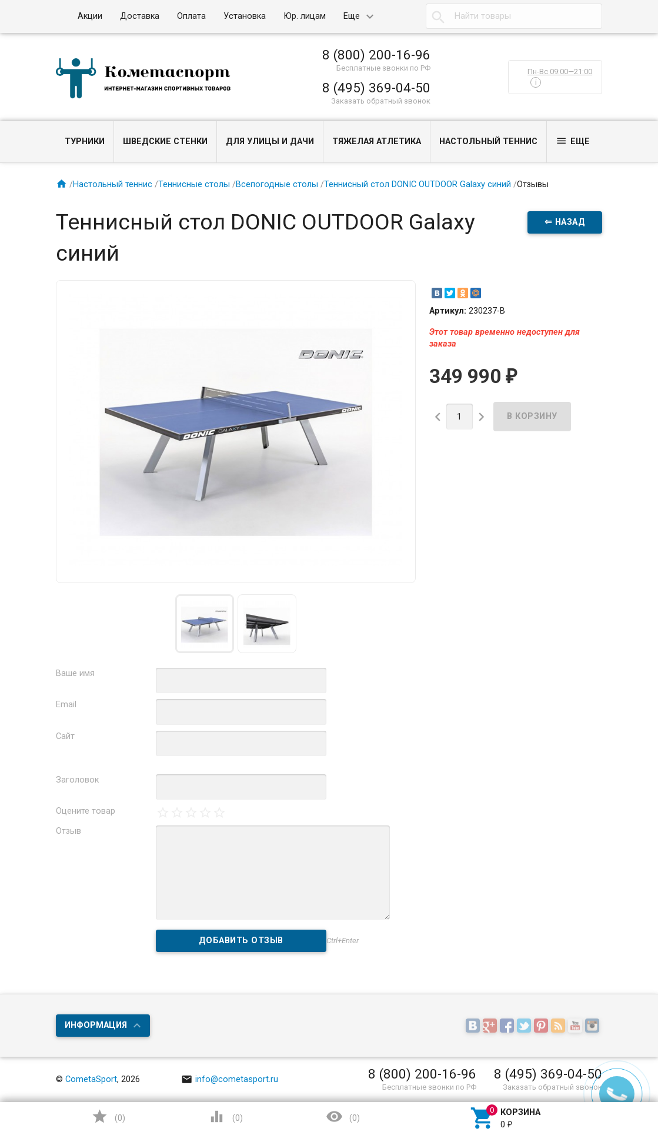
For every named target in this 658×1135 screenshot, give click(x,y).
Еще (351, 16)
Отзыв (68, 831)
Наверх (608, 1078)
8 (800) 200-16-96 (376, 54)
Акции (90, 16)
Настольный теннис (488, 142)
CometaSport (91, 1079)
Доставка (139, 16)
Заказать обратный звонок (380, 100)
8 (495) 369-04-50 (376, 87)
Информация (96, 1025)
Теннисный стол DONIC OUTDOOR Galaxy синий (417, 184)
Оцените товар (85, 811)
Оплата (191, 16)
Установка (244, 16)
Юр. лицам (304, 16)
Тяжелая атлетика (376, 142)
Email (66, 705)
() (108, 1116)
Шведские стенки (165, 142)
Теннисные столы (194, 184)
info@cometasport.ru (230, 1079)
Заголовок (77, 780)
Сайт (65, 736)
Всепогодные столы (277, 184)
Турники (85, 142)
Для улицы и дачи (270, 142)
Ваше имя (75, 673)
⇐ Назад (565, 222)
